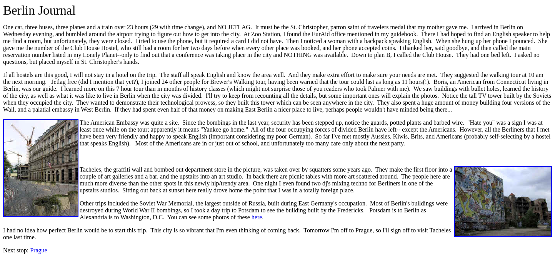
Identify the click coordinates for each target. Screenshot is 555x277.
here (257, 217)
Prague (38, 250)
